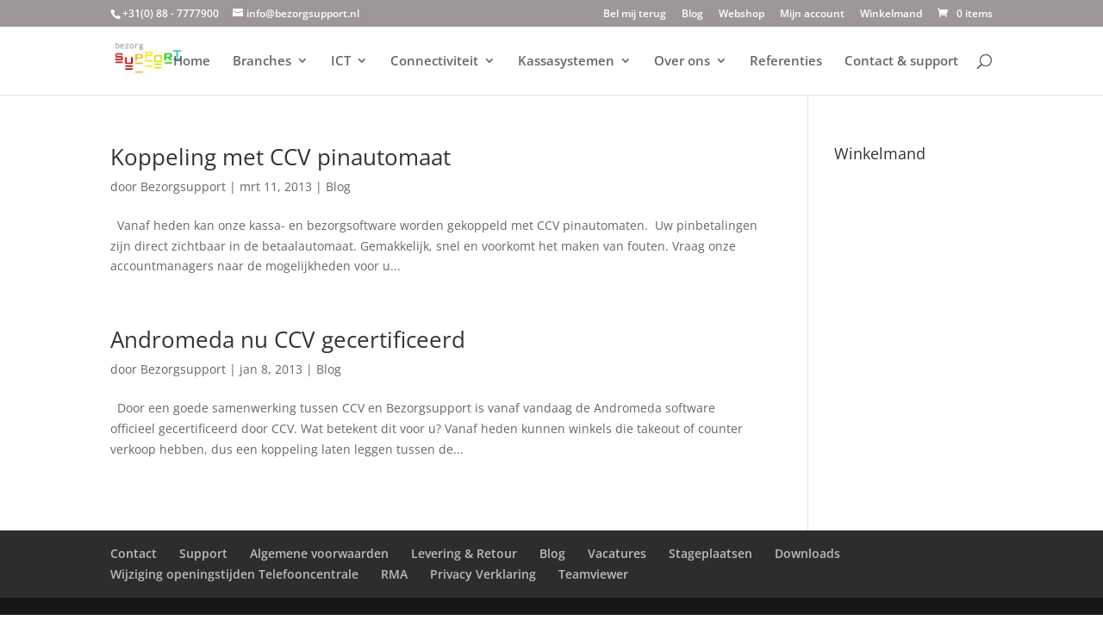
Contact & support (901, 61)
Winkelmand (891, 15)
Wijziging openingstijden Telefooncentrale (234, 574)
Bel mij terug (634, 15)
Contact (133, 553)
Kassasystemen (566, 61)
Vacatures (617, 553)
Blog (692, 15)
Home (191, 61)
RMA (394, 574)
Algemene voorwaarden (319, 553)
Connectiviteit (434, 61)
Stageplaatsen (710, 553)
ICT (341, 61)
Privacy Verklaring (483, 574)
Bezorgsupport (183, 186)
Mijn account (812, 15)
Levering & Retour (464, 553)
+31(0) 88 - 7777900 (170, 13)
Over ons (682, 61)
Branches (262, 61)
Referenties (786, 61)
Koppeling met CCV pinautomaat (280, 156)
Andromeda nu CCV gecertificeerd (287, 339)
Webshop (741, 15)
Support (203, 553)
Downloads (807, 553)
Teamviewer (593, 574)
